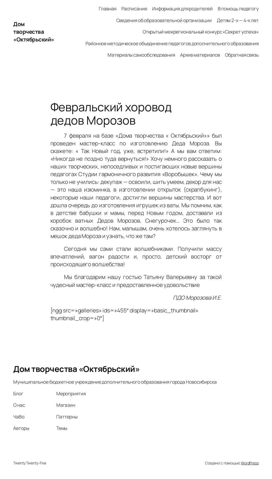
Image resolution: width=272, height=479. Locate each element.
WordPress (250, 462)
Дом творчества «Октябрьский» (33, 31)
